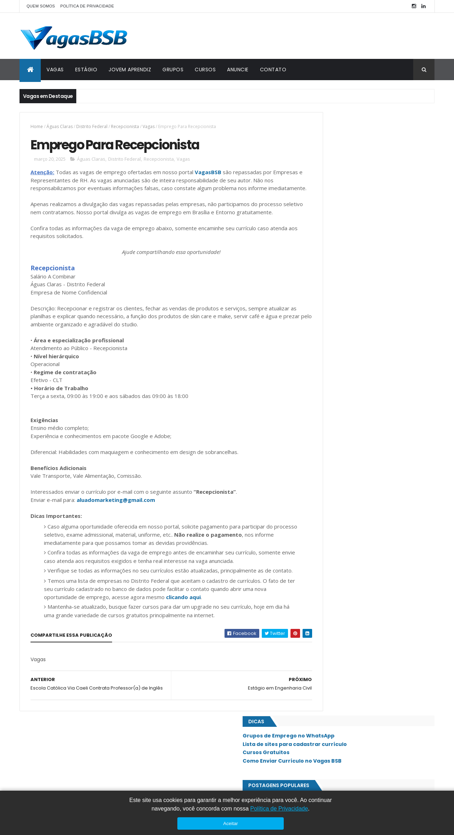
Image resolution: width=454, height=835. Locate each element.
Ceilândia (321, 400)
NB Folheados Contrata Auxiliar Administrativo (362, 274)
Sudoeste (321, 628)
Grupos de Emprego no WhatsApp (352, 132)
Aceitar (230, 823)
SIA (314, 568)
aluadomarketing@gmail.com (116, 517)
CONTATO (273, 69)
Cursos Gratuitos (329, 149)
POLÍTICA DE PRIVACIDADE (87, 6)
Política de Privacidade (279, 809)
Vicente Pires (324, 676)
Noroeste (321, 484)
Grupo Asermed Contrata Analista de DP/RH (359, 302)
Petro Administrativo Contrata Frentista (355, 288)
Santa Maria (324, 604)
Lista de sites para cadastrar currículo (358, 140)
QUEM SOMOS (41, 6)
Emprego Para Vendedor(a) (339, 346)
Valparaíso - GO (328, 664)
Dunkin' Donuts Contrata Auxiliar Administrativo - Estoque (366, 256)
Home (37, 126)
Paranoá (320, 508)
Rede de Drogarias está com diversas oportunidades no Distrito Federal (383, 321)
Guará (318, 436)
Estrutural (323, 412)
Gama (317, 424)
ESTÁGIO (86, 69)
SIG (314, 580)
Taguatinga (323, 651)
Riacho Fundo (326, 544)
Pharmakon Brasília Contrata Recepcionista (359, 209)
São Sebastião (326, 640)
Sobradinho (323, 616)
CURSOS (205, 69)
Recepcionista (125, 126)
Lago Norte (323, 460)
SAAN (316, 556)
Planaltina (322, 520)
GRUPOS (172, 69)
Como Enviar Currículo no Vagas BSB (355, 157)
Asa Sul (319, 388)
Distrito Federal (91, 126)
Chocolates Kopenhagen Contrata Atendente (362, 238)
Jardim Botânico (329, 448)
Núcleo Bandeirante (332, 496)
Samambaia (322, 592)
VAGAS (55, 69)
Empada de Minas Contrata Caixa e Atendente (362, 195)
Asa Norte (321, 376)
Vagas (149, 126)
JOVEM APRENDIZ (130, 69)
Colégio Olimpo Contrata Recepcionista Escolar (364, 223)
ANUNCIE (238, 69)
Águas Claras (59, 126)
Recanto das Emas (330, 532)
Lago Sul (320, 472)
